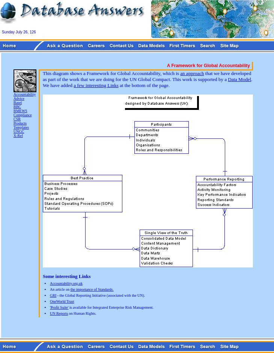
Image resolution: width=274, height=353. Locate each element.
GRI (53, 295)
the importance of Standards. (92, 289)
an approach (192, 73)
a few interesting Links (96, 85)
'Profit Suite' (59, 307)
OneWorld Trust (62, 301)
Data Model (239, 79)
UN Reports (59, 313)
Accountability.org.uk (66, 283)
